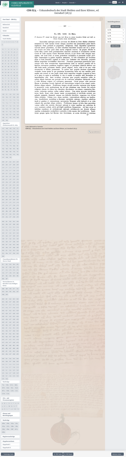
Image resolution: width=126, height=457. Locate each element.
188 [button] (7, 152)
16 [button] (2, 52)
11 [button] (5, 49)
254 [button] (17, 191)
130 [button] (3, 112)
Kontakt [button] (72, 2)
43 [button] (11, 64)
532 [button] (10, 376)
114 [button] (17, 100)
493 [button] (14, 351)
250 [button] (3, 191)
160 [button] (14, 134)
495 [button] (3, 354)
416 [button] (7, 308)
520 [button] (3, 370)
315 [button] (3, 230)
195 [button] (14, 154)
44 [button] (14, 64)
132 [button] (10, 112)
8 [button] (17, 42)
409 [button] (17, 302)
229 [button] (17, 176)
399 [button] (7, 294)
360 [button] (3, 256)
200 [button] (3, 162)
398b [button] (12, 426)
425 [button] (3, 313)
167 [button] (3, 140)
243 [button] (14, 185)
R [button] (4, 409)
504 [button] (17, 358)
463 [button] (14, 334)
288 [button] (14, 211)
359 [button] (17, 253)
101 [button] (7, 94)
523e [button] (7, 394)
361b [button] (11, 385)
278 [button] (14, 205)
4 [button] (8, 42)
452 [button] (10, 328)
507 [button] (10, 361)
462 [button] (10, 334)
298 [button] (14, 217)
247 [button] (10, 188)
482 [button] (10, 345)
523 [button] (14, 370)
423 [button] (14, 310)
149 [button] (10, 128)
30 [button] (8, 58)
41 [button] (5, 64)
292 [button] (10, 214)
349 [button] (17, 247)
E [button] (11, 403)
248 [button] (14, 188)
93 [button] (17, 87)
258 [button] (14, 194)
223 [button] (14, 173)
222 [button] (10, 173)
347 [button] (10, 247)
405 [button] (3, 302)
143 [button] (14, 117)
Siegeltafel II (7, 447)
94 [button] (2, 90)
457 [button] (10, 331)
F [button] (13, 403)
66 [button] (8, 75)
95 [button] (5, 90)
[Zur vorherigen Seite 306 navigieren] (8, 454)
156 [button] (17, 131)
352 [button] (10, 250)
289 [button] (17, 211)
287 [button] (10, 211)
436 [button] (7, 319)
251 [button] (7, 191)
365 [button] (17, 264)
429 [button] (17, 313)
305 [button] (3, 224)
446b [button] (3, 432)
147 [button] (3, 128)
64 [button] (2, 75)
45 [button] (17, 64)
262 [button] (10, 197)
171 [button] (17, 140)
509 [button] (17, 361)
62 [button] (14, 72)
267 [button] (10, 199)
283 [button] (14, 208)
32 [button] (14, 58)
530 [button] (3, 376)
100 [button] (3, 94)
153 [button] (7, 131)
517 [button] (10, 367)
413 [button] (14, 305)
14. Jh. (109, 36)
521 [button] (7, 370)
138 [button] (14, 114)
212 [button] (10, 168)
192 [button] (3, 154)
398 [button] (3, 294)
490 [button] (3, 351)
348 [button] (14, 247)
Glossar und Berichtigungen (8, 414)
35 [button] (5, 61)
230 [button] (3, 179)
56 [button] (14, 69)
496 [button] (7, 354)
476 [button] (7, 342)
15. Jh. (109, 39)
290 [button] (3, 214)
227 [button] (10, 176)
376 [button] (3, 273)
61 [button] (11, 72)
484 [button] (17, 345)
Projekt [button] (64, 2)
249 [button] (17, 188)
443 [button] (14, 322)
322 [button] (10, 233)
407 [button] (10, 302)
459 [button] (17, 331)
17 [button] (5, 52)
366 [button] (3, 267)
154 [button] (10, 131)
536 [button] (7, 379)
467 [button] (10, 337)
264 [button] (17, 197)
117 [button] (10, 103)
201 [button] (7, 162)
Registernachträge (9, 436)
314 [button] (17, 227)
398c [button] (16, 426)
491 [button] (7, 351)
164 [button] (10, 137)
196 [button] (17, 154)
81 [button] (17, 81)
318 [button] (14, 230)
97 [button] (11, 90)
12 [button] (8, 49)
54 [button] (8, 69)
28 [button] (2, 58)
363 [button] (10, 264)
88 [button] (2, 87)
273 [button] (14, 202)
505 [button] (3, 361)
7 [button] (15, 42)
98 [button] (14, 90)
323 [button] (14, 233)
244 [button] (17, 185)
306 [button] (7, 224)
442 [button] (10, 322)
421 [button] (7, 310)
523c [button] (16, 391)
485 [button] (3, 348)
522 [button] (10, 370)
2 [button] (4, 42)
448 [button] (14, 325)
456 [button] (7, 331)
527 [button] (10, 373)
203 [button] (14, 162)
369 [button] (14, 267)
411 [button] (7, 305)
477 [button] (10, 342)
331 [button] (7, 239)
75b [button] (3, 385)
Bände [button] (58, 2)
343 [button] (14, 245)
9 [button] (2, 45)
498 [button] (14, 354)
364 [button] (14, 264)
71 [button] (5, 78)
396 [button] (14, 292)
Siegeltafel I (6, 444)
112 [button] (10, 100)
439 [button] (17, 319)
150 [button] (14, 128)
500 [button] (3, 358)
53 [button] (5, 69)
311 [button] (7, 227)
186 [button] (17, 149)
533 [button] (14, 376)
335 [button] (3, 242)
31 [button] (11, 58)
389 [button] (7, 289)
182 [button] (3, 149)
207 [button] (10, 165)
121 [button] (7, 106)
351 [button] (7, 250)
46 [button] (2, 67)
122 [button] (10, 106)
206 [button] (7, 165)
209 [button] (17, 165)
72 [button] (8, 78)
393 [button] (3, 292)
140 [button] (3, 117)
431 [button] (7, 316)
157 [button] (3, 134)
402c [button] (12, 388)
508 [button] (14, 361)
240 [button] (3, 185)
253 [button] (14, 191)
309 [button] (17, 224)
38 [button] (14, 61)
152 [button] (3, 131)
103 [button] (14, 94)
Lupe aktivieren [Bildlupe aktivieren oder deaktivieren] (94, 132)
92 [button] (14, 87)
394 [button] (7, 292)
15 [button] (17, 49)
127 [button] (10, 109)
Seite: (110, 2)
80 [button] (14, 81)
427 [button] (10, 313)
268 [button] (14, 199)
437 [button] (10, 319)
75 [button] (17, 78)
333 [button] (14, 239)
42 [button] (8, 64)
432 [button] (10, 316)
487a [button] (3, 391)
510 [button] (3, 364)
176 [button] (17, 143)
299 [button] (17, 217)
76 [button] (2, 81)
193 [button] (7, 154)
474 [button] (17, 339)
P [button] (16, 406)
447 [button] (10, 325)
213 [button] (14, 168)
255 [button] (3, 194)
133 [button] (14, 112)
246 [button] (7, 188)
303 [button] (14, 221)
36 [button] (8, 61)
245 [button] (3, 188)
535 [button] (3, 379)
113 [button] (14, 100)
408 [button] (14, 302)
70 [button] (2, 78)
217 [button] (10, 170)
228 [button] (14, 176)
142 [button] (10, 117)
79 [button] (11, 81)
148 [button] (7, 128)
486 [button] (7, 348)
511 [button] (7, 364)
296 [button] (7, 217)
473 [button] (14, 339)
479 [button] (17, 342)
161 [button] (17, 134)
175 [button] (14, 143)
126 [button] (7, 109)
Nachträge (6, 382)
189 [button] (10, 152)
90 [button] (8, 87)
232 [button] (10, 179)
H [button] (18, 403)
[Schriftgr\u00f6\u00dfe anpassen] (119, 2)
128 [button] (14, 109)
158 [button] (7, 134)
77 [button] (5, 81)
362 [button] (7, 264)
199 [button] (10, 157)
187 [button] (3, 152)
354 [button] (17, 250)
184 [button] (10, 149)
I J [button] (2, 406)
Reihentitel (6, 24)
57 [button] (17, 69)
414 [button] (17, 305)
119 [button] (17, 103)
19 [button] (11, 52)
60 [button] (8, 72)
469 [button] (17, 337)
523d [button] (3, 394)
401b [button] (16, 429)
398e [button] (7, 429)
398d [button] (3, 429)
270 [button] (3, 202)
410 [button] (3, 305)
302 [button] (10, 221)
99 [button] (17, 90)
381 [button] (3, 276)
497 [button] (10, 354)
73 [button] (11, 78)
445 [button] (3, 325)
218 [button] (14, 170)
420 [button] (3, 310)
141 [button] (7, 117)
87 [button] (17, 84)
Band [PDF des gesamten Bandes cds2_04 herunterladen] (68, 454)
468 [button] (14, 337)
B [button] (4, 403)
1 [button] (2, 42)
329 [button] (17, 236)
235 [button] (3, 182)
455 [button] (3, 331)
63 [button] (17, 72)
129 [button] (17, 109)
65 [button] (5, 75)
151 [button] (17, 128)
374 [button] (14, 270)
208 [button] (14, 165)
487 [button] (10, 348)
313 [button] (14, 227)
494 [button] (17, 351)
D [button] (9, 403)
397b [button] (7, 426)
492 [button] (10, 351)
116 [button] (7, 103)
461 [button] (7, 334)
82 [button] (2, 84)
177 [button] (3, 146)
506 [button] (7, 361)
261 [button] (7, 197)
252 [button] (10, 191)
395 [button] (10, 292)
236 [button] (7, 182)
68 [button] (14, 75)
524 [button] (17, 370)
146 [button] (7, 120)
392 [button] (17, 289)
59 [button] (5, 72)
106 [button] (7, 97)
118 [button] (14, 103)
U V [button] (12, 409)
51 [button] (17, 67)
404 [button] (17, 299)
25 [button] (11, 55)
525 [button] (3, 373)
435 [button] (3, 319)
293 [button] (14, 214)
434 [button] (17, 316)
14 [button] (14, 49)
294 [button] (17, 214)
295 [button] (3, 217)
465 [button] (3, 337)
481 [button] (7, 345)
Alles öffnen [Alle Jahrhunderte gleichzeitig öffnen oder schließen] (115, 26)
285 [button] (3, 211)
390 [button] (10, 289)
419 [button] (17, 308)
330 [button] (3, 239)
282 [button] (10, 208)
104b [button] (7, 385)
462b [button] (16, 388)
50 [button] (14, 67)
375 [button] (17, 270)
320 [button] (3, 233)
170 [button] (14, 140)
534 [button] (17, 376)
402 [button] (10, 299)
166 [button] (17, 137)
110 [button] (3, 100)
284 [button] (17, 208)
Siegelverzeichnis (8, 441)
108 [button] (14, 97)
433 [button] (14, 316)
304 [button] (17, 221)
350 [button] (3, 250)
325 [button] (3, 236)
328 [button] (14, 236)
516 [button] (7, 367)
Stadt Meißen (7, 38)
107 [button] (10, 97)
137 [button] (10, 114)
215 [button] (3, 170)
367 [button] (7, 267)
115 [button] (3, 103)
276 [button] (7, 205)
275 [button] (3, 205)
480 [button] (3, 345)
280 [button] (3, 208)
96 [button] (8, 90)
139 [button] (17, 114)
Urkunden (6, 35)
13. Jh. (109, 33)
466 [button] (7, 337)
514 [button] (17, 364)
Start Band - (10, 19)
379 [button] (14, 273)
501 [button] (7, 358)
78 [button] (8, 81)
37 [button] (11, 61)
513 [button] (14, 364)
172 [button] (3, 143)
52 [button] (2, 69)
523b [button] (12, 391)
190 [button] (14, 152)
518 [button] (14, 367)
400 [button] (3, 299)
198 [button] (7, 157)
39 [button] (17, 61)
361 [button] (3, 264)
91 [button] (11, 87)
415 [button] (3, 308)
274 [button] (17, 202)
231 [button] (7, 179)
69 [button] (17, 75)
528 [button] (14, 373)
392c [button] (16, 423)
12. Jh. (109, 30)
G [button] (15, 403)
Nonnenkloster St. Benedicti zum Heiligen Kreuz (10, 283)
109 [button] (17, 97)
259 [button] (17, 194)
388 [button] (3, 289)
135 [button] (3, 114)
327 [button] (10, 236)
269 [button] (17, 199)
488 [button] (14, 348)
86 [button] (14, 84)
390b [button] (7, 423)
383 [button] (10, 276)
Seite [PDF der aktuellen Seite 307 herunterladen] (58, 454)
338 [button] (14, 242)
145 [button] (3, 120)
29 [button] (5, 58)
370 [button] (17, 267)
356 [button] (7, 253)
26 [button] (14, 55)
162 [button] (3, 137)
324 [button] (17, 233)
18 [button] (8, 52)
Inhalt (5, 31)
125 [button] (3, 109)
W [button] (15, 409)
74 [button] (14, 78)
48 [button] (8, 67)
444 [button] (17, 322)
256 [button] (7, 194)
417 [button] (10, 308)
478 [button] (14, 342)
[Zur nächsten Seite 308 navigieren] (117, 454)
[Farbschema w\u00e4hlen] (123, 2)
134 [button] (17, 112)
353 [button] (14, 250)
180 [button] (14, 146)
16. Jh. (109, 42)
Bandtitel (6, 27)
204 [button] (17, 162)
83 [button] (5, 84)
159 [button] (10, 134)
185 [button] (14, 149)
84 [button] (8, 84)
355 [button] (3, 253)
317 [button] (10, 230)
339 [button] (17, 242)
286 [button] (7, 211)
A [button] (2, 403)
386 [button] (3, 279)
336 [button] (7, 242)
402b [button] (7, 388)
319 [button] (17, 230)
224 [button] (17, 173)
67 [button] (11, 75)
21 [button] (17, 52)
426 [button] (7, 313)
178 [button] (7, 146)
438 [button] (14, 319)
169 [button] (10, 140)
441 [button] (7, 322)
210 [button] (3, 168)
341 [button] (7, 245)
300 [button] (3, 221)
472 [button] (10, 339)
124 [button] (17, 106)
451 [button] (7, 328)
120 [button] (3, 106)
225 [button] (3, 176)
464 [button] (17, 334)
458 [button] (14, 331)
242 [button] (10, 185)
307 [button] (10, 224)
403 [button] (14, 299)
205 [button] (3, 165)
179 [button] (10, 146)
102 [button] (10, 94)
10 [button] (2, 49)
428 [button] (14, 313)
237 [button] (10, 182)
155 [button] (14, 131)
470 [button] (3, 339)
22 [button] (2, 55)
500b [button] (7, 391)
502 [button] (10, 358)
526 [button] (7, 373)
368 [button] (10, 267)
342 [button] (10, 245)
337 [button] (10, 242)
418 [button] (14, 308)
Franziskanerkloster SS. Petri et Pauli (10, 260)
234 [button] (17, 179)
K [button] (4, 406)
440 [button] (3, 322)
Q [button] (2, 409)
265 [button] (3, 199)
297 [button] (10, 217)
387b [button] (3, 388)
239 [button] (17, 182)
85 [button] (11, 84)
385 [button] (17, 276)
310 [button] (3, 227)
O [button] (14, 406)
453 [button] (14, 328)
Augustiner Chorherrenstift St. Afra (10, 124)
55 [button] (11, 69)
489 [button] (17, 348)
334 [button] (17, 239)
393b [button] (3, 426)
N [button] (11, 406)
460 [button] (3, 334)
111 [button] (7, 100)
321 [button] (7, 233)
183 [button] (7, 149)
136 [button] (7, 114)
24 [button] (8, 55)
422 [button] (10, 310)
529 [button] (17, 373)
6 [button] (13, 42)
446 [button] (7, 325)
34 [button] (2, 61)
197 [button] (3, 157)
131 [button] (7, 112)
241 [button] (7, 185)
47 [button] (5, 67)
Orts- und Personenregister (8, 399)
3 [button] (6, 42)
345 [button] (3, 247)
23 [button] (5, 55)
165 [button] (14, 137)
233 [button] (14, 179)
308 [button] (14, 224)
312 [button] (10, 227)
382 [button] (7, 276)
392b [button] (12, 423)
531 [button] (7, 376)
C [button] (6, 403)
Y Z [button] (18, 409)
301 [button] (7, 221)
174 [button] (10, 143)
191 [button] (17, 152)
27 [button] (17, 55)
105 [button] (3, 97)
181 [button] (17, 146)
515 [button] (3, 367)
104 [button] (17, 94)
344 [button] (17, 245)
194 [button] (10, 154)
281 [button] (7, 208)
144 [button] (17, 117)
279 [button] (17, 205)
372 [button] (7, 270)
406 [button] (7, 302)
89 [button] (5, 87)
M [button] (9, 406)
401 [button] (7, 299)
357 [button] (10, 253)
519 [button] (17, 367)
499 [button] (17, 354)
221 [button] (7, 173)
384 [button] (14, 276)
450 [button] (3, 328)
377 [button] (7, 273)
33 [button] (17, 58)
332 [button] (10, 239)
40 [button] (2, 64)
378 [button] (10, 273)
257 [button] (10, 194)
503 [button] (14, 358)
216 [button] (7, 170)
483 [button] (14, 345)
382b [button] (15, 385)
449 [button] (17, 325)
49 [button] (11, 67)
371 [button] (3, 270)
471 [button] (7, 339)
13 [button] (11, 49)
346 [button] (7, 247)
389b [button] (3, 423)
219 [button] (17, 170)
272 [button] (10, 202)
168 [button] (7, 140)
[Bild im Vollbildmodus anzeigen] (101, 19)
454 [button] (17, 328)
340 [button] (3, 245)
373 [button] (10, 270)
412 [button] (10, 305)
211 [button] (7, 168)
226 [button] (7, 176)
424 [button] (17, 310)
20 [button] (14, 52)
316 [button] (7, 230)
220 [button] (3, 173)
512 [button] (10, 364)
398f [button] (12, 429)
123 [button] (14, 106)
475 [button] (3, 342)
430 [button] (3, 316)
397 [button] (17, 292)
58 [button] (2, 72)
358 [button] (14, 253)
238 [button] (14, 182)
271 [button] (7, 202)
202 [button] (10, 162)
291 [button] (7, 214)
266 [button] (7, 199)
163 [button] (7, 137)
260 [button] (3, 197)
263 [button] (14, 197)
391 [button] (14, 289)
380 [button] (17, 273)
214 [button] (17, 168)
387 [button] (7, 279)
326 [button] (7, 236)
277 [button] (10, 205)
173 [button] (7, 143)
